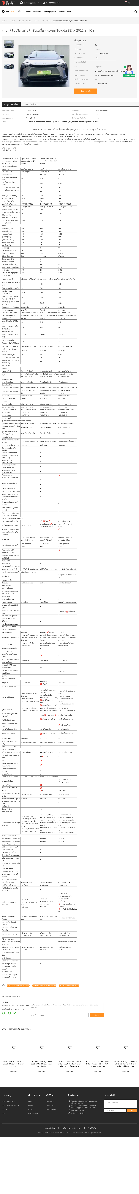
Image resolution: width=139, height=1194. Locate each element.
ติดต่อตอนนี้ (85, 91)
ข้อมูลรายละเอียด (11, 104)
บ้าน (5, 11)
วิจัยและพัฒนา (51, 1109)
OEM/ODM (50, 1105)
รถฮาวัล (4, 1109)
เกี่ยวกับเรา (27, 11)
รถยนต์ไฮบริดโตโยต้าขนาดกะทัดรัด (18, 985)
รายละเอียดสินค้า (31, 104)
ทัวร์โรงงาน (37, 11)
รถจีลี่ (3, 1113)
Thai (129, 3)
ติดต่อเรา (62, 11)
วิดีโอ (19, 11)
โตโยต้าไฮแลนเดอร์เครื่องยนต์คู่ (69, 985)
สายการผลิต (50, 1102)
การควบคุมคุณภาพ (50, 11)
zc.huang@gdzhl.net (31, 3)
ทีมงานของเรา (33, 1113)
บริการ (30, 1109)
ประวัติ (30, 1105)
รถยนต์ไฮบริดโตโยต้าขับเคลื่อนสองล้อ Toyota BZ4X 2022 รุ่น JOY (64, 21)
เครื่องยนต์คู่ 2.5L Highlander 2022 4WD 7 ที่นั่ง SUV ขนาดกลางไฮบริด (41, 1063)
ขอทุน (70, 11)
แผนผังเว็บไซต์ (49, 1128)
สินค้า (13, 11)
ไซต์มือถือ (92, 1128)
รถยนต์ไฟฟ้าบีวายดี (8, 1102)
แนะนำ (30, 1102)
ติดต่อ (97, 1015)
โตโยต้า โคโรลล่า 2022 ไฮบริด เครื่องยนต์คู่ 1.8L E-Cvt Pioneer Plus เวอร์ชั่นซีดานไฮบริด (69, 1063)
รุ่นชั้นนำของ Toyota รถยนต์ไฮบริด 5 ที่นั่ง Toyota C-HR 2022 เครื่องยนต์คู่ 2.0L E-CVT (125, 1063)
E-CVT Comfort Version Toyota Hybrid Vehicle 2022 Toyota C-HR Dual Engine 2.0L (97, 1063)
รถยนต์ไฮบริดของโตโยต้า (10, 1105)
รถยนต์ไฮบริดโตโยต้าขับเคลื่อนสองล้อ (44, 985)
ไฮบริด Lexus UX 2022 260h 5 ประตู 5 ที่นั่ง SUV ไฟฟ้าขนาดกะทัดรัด (13, 1063)
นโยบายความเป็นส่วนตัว (72, 1128)
